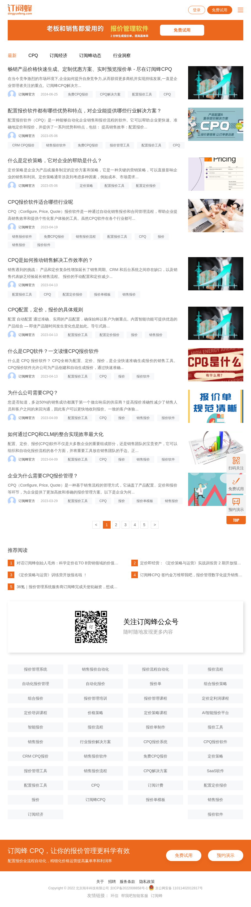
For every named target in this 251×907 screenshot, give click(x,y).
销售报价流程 (86, 237)
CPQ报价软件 (215, 742)
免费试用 (219, 10)
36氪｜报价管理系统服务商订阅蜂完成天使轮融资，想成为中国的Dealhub (63, 586)
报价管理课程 (155, 698)
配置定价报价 (146, 186)
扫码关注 (236, 463)
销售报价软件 (56, 145)
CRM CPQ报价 (23, 145)
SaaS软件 (215, 771)
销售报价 (18, 245)
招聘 (112, 881)
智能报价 (35, 727)
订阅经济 (58, 55)
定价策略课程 (155, 712)
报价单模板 (102, 294)
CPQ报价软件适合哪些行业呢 (40, 202)
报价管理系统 (35, 669)
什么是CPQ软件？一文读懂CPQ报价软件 (53, 351)
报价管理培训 (95, 698)
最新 (12, 55)
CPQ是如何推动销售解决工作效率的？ (50, 260)
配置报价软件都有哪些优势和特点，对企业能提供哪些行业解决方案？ (85, 110)
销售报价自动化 (95, 669)
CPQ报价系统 (155, 742)
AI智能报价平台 (215, 712)
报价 (161, 237)
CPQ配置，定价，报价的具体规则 (45, 309)
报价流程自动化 (155, 669)
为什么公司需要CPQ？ (33, 393)
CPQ (33, 55)
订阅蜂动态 (90, 55)
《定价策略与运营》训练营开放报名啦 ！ (47, 575)
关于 (100, 881)
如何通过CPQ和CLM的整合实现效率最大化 (55, 434)
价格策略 (95, 712)
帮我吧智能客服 (134, 895)
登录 (197, 10)
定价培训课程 (35, 712)
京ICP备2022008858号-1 (129, 888)
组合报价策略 (215, 683)
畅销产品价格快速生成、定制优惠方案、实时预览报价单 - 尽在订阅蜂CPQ (90, 69)
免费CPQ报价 (78, 94)
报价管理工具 (120, 145)
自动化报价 (95, 683)
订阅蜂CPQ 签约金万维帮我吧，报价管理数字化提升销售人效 (186, 575)
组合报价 (35, 698)
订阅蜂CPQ (95, 799)
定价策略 (86, 186)
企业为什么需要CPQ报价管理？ (43, 476)
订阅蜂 (156, 895)
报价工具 (215, 727)
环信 (114, 895)
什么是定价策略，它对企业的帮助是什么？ (55, 160)
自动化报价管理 (35, 683)
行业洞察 (122, 55)
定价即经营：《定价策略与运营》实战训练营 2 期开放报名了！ (186, 563)
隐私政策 (147, 881)
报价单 (155, 683)
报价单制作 (155, 727)
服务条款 (127, 881)
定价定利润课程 (215, 698)
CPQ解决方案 (110, 94)
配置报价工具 (142, 94)
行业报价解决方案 (95, 742)
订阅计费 (155, 785)
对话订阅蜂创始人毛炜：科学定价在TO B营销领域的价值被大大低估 (63, 563)
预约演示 (225, 855)
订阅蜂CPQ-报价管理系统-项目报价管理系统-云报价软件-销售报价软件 (20, 9)
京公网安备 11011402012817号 (176, 888)
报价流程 (215, 669)
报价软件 (43, 245)
